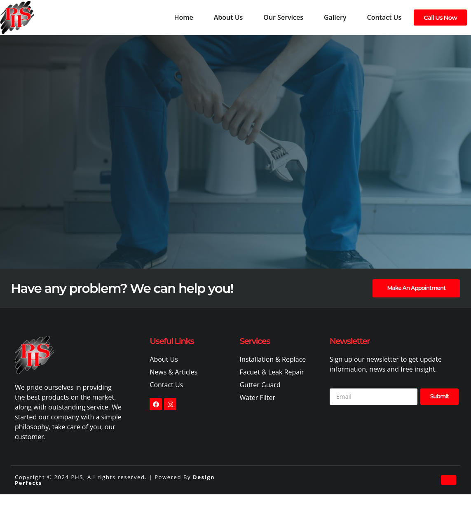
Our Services (283, 17)
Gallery (335, 17)
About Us (228, 17)
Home (183, 17)
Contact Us (384, 17)
